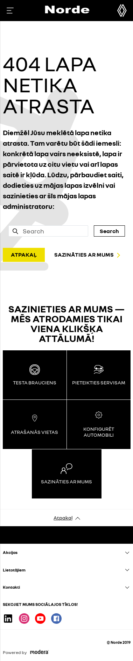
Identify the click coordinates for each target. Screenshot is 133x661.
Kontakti (11, 587)
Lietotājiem (14, 570)
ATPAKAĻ (24, 254)
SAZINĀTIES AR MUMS (84, 254)
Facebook (56, 618)
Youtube (40, 618)
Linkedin (8, 618)
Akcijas (10, 552)
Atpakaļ (63, 518)
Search (109, 230)
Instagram (24, 618)
